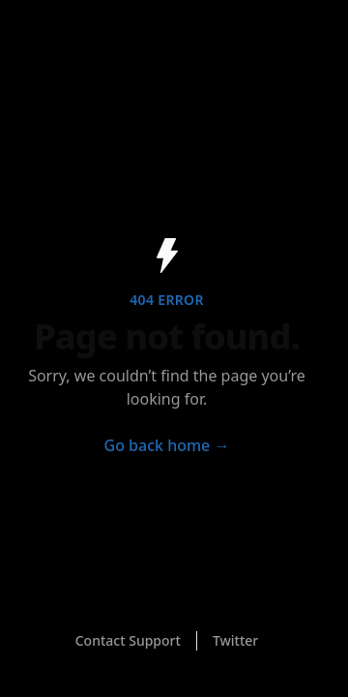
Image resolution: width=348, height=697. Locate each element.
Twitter (235, 640)
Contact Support (128, 640)
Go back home (167, 445)
